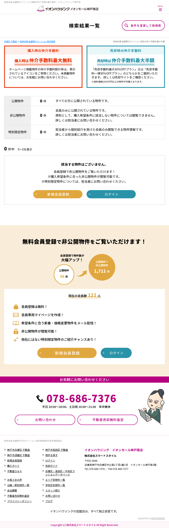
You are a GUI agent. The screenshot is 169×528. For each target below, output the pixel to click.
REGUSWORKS (158, 518)
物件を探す (51, 455)
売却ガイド (51, 465)
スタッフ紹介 (52, 490)
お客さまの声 (14, 479)
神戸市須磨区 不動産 (18, 455)
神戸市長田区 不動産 (56, 449)
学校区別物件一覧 (55, 485)
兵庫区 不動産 (10, 41)
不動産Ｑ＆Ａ (14, 471)
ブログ (49, 501)
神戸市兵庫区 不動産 (18, 449)
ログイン (50, 460)
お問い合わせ (52, 495)
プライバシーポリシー (19, 501)
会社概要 (12, 490)
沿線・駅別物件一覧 (18, 485)
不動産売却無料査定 (18, 495)
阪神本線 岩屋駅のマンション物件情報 (37, 41)
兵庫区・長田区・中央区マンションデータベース (60, 472)
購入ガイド (13, 465)
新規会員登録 (14, 460)
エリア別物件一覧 (55, 479)
